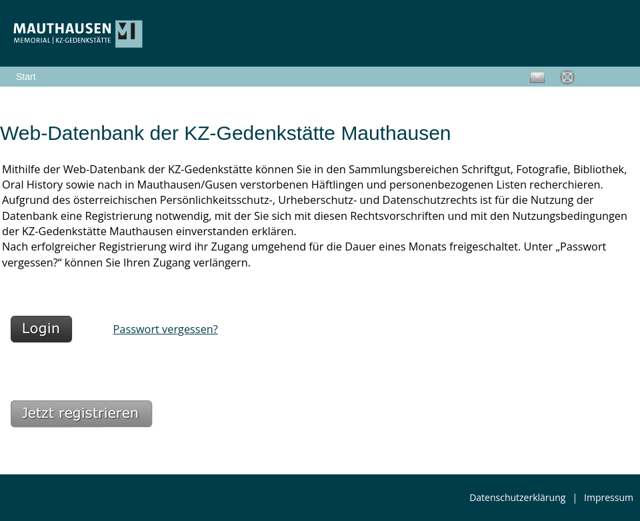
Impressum (608, 497)
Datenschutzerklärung (517, 497)
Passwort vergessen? (165, 329)
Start (26, 76)
